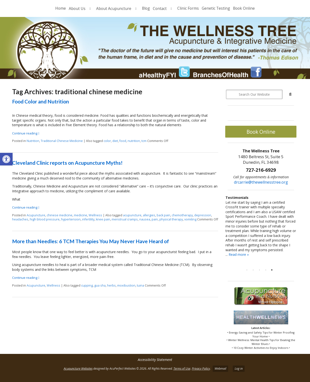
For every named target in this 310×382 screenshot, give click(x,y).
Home (60, 8)
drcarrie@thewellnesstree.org (261, 182)
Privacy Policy (201, 368)
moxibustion (126, 285)
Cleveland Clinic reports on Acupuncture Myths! (67, 163)
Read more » (239, 254)
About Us (77, 8)
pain (155, 219)
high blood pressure (45, 219)
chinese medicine (59, 215)
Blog (146, 8)
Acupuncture (36, 215)
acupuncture (132, 215)
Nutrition (33, 141)
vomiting (190, 219)
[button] (6, 159)
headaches (20, 219)
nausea (144, 219)
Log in (239, 368)
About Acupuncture (113, 8)
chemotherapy (182, 215)
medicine (80, 215)
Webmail (220, 368)
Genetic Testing (216, 8)
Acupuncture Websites (78, 368)
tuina (140, 285)
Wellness (95, 215)
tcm (144, 141)
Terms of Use (181, 368)
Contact (160, 8)
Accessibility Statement (155, 359)
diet (115, 141)
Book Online (244, 8)
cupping (87, 285)
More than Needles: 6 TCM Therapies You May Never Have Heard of (90, 241)
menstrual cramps (125, 219)
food (122, 141)
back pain (163, 215)
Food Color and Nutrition (40, 101)
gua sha (100, 285)
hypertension (71, 219)
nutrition (134, 141)
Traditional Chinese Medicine (62, 141)
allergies (149, 215)
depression (202, 215)
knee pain (103, 219)
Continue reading (25, 133)
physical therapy (171, 219)
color (107, 141)
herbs (111, 285)
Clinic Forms (188, 8)
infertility (88, 219)
